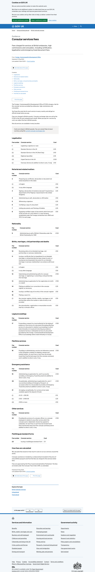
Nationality (16, 79)
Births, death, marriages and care (22, 532)
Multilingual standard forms (21, 91)
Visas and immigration (43, 548)
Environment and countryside (45, 535)
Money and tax (40, 542)
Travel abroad (15, 495)
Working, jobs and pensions (44, 552)
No (40, 510)
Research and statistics (68, 538)
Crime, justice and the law (20, 545)
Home (13, 30)
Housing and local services (44, 538)
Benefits (14, 528)
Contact (46, 562)
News (62, 532)
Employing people (41, 532)
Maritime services (18, 85)
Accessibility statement (35, 562)
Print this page (18, 99)
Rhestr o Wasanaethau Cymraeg (21, 564)
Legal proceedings (18, 83)
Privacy (18, 562)
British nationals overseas (37, 30)
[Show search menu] (81, 26)
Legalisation (17, 74)
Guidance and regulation (68, 535)
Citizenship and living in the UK (21, 542)
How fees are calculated (20, 93)
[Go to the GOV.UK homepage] (18, 26)
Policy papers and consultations (70, 542)
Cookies (24, 562)
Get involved (64, 552)
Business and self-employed (20, 535)
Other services (17, 89)
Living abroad (15, 492)
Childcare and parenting (19, 538)
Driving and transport (18, 552)
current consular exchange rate (35, 131)
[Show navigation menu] (75, 26)
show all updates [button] (30, 471)
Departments (65, 528)
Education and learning (43, 528)
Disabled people (17, 548)
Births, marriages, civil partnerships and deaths (26, 81)
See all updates (31, 61)
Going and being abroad (23, 30)
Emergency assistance (19, 87)
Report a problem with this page (72, 510)
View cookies (52, 20)
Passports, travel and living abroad (46, 545)
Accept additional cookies (20, 20)
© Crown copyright (77, 571)
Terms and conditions (57, 562)
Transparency (65, 545)
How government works (68, 548)
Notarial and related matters (21, 76)
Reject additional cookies (39, 20)
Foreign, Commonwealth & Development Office (28, 57)
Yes (31, 510)
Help (13, 562)
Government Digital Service (41, 564)
